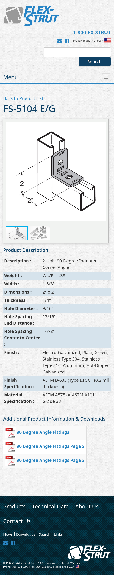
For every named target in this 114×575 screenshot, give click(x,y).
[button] (101, 171)
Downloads (25, 534)
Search (45, 534)
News (8, 534)
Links (58, 534)
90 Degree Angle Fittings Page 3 (50, 460)
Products (14, 506)
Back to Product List (23, 98)
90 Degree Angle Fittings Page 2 (50, 446)
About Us (87, 506)
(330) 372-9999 (20, 566)
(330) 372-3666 (44, 566)
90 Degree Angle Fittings (43, 432)
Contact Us (17, 521)
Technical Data (50, 506)
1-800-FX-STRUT (92, 32)
